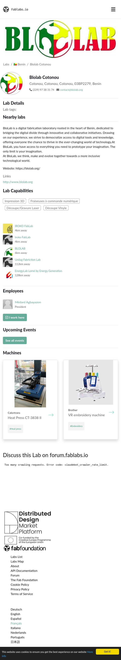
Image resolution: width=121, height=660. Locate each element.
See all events (14, 340)
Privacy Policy (20, 589)
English (15, 614)
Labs (6, 64)
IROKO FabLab (24, 226)
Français (16, 623)
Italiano (16, 628)
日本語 (15, 642)
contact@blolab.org (71, 89)
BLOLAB (20, 248)
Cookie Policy (20, 584)
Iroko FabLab (23, 237)
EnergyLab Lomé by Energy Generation (38, 271)
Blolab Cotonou (40, 64)
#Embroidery (76, 426)
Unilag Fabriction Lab (28, 259)
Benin (19, 64)
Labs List (16, 556)
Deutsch (16, 609)
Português (17, 637)
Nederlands (18, 632)
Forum (15, 575)
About (15, 566)
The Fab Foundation (24, 580)
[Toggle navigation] (113, 9)
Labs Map (17, 561)
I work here (14, 317)
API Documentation (24, 570)
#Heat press (15, 428)
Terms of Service (22, 594)
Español (16, 618)
